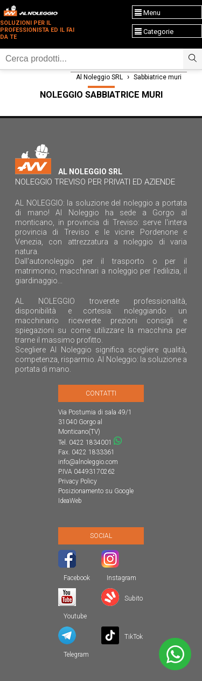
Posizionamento (80, 491)
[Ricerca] (91, 59)
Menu (148, 13)
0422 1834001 (90, 442)
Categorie (154, 32)
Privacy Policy (77, 481)
